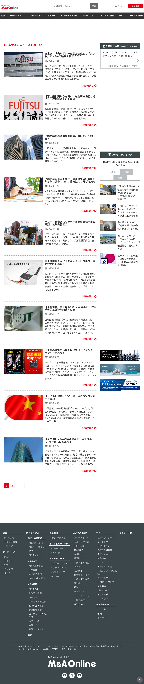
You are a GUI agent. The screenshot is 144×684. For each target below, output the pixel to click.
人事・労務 (34, 620)
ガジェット (102, 598)
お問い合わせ (116, 646)
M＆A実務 (32, 584)
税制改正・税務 (36, 605)
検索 (94, 6)
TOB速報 (8, 545)
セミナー (101, 617)
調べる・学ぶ (36, 15)
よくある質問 (35, 574)
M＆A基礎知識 (36, 565)
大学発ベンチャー (59, 563)
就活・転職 (102, 594)
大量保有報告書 (81, 541)
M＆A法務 (33, 589)
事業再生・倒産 (81, 562)
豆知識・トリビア (105, 582)
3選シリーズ (103, 590)
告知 (99, 613)
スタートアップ (89, 15)
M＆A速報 (9, 537)
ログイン (118, 6)
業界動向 (78, 558)
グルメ (100, 562)
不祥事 (77, 566)
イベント (101, 609)
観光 (76, 587)
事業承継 (51, 15)
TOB (6, 565)
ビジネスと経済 (107, 15)
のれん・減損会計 (37, 601)
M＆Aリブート (36, 555)
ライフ (122, 15)
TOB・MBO (79, 545)
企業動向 (78, 554)
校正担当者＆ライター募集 (87, 646)
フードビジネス (81, 595)
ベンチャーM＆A (59, 567)
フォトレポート (104, 541)
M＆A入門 (32, 560)
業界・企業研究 (35, 537)
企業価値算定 (35, 609)
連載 (30, 635)
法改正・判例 (35, 593)
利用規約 (70, 646)
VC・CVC (55, 575)
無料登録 (135, 6)
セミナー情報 (102, 604)
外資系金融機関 (104, 549)
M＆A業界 (79, 549)
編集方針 (22, 646)
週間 (126, 172)
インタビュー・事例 (69, 15)
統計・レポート (36, 629)
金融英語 (101, 586)
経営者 (77, 583)
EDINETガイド (104, 545)
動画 (31, 550)
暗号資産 (101, 558)
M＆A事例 (55, 552)
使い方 (7, 573)
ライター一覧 (125, 532)
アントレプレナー (59, 571)
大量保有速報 (10, 541)
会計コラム (34, 625)
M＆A (6, 556)
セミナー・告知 (136, 15)
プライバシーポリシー (54, 646)
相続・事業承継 (58, 537)
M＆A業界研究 (36, 542)
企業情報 (8, 569)
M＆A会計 (33, 597)
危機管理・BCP (81, 574)
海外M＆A (79, 603)
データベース (15, 15)
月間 (120, 177)
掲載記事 (105, 646)
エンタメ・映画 (104, 566)
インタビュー (57, 548)
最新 (113, 172)
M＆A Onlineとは (35, 646)
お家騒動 (78, 570)
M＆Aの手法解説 (37, 578)
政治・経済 (79, 599)
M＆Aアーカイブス (38, 546)
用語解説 (33, 569)
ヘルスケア (79, 591)
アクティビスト (81, 537)
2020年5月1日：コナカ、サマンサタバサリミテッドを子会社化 (120, 54)
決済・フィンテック (106, 537)
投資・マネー (103, 554)
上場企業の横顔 (81, 578)
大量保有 (8, 560)
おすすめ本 (102, 577)
